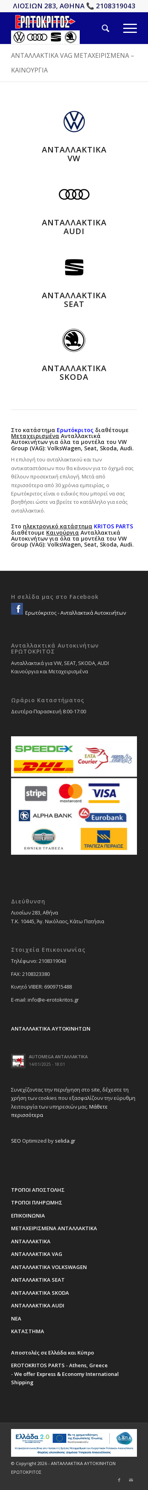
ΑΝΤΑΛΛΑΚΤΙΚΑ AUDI (74, 226)
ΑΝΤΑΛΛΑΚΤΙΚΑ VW (74, 154)
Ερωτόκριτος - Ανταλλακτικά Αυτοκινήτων (75, 612)
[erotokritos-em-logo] (61, 28)
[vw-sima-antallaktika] (74, 121)
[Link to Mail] (131, 1480)
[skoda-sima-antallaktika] (74, 340)
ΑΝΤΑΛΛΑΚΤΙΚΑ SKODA (74, 372)
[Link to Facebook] (119, 1480)
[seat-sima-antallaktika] (74, 267)
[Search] (98, 28)
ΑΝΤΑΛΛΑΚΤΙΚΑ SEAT (74, 299)
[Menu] (123, 28)
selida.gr (65, 1140)
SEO (16, 1140)
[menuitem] (98, 28)
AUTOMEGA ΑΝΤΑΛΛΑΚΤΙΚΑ (58, 1056)
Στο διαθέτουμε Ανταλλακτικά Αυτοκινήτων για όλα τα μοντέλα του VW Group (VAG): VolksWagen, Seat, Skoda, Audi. (72, 535)
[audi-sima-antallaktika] (74, 194)
